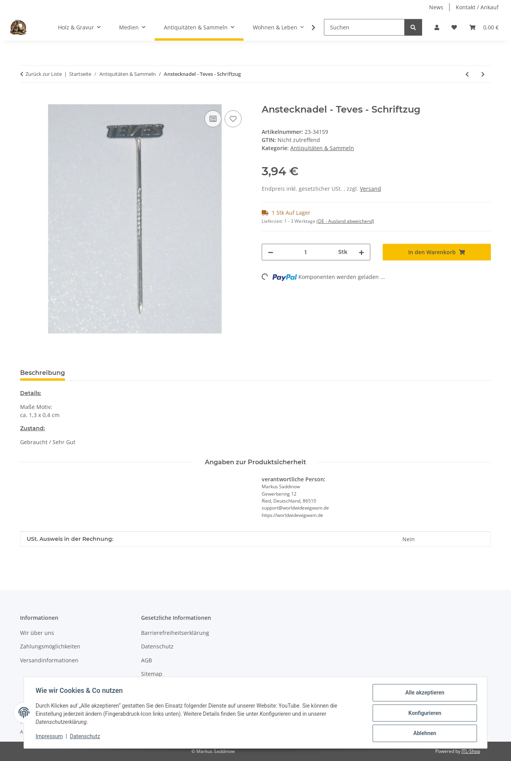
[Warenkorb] (484, 27)
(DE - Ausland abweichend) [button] (345, 221)
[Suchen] (364, 27)
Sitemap (151, 673)
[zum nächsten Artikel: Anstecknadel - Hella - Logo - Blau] (483, 74)
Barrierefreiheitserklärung (175, 632)
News (436, 7)
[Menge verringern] (270, 252)
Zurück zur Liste (44, 73)
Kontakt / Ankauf (477, 7)
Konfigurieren (423, 713)
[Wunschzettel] (454, 27)
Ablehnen (423, 733)
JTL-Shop (471, 751)
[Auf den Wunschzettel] (233, 118)
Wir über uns (37, 632)
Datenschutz (86, 737)
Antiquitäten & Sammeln (322, 148)
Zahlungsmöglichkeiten (50, 646)
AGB (146, 660)
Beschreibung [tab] (42, 372)
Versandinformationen (49, 660)
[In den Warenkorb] (26, 100)
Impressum (49, 737)
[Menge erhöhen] (361, 252)
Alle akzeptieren (423, 693)
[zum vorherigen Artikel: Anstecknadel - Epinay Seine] (467, 74)
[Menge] (306, 252)
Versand (370, 188)
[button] (436, 27)
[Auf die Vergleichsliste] (212, 118)
